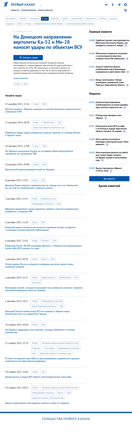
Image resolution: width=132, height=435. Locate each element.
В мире (45, 19)
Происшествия (76, 19)
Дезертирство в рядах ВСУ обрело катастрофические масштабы (38, 376)
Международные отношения (42, 204)
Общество (55, 19)
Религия (103, 19)
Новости (15, 10)
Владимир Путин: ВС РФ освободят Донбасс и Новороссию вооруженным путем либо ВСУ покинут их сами (43, 247)
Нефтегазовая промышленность (44, 306)
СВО (25, 84)
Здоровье (10, 24)
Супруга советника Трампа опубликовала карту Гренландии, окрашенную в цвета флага (112, 69)
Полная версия (45, 10)
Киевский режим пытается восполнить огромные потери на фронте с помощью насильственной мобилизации (40, 228)
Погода (28, 24)
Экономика (34, 19)
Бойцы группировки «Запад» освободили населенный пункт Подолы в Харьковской (112, 82)
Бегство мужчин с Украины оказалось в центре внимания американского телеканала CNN (43, 110)
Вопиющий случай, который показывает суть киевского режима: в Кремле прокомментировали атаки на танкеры (43, 289)
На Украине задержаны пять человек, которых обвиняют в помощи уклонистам (40, 331)
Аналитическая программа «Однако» (80, 24)
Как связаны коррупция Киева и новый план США (60, 343)
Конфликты (36, 348)
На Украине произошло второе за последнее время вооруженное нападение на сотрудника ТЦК (39, 152)
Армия (65, 19)
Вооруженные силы (48, 199)
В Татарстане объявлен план (108, 116)
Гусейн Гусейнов (20, 78)
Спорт (19, 24)
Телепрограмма (28, 10)
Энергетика (36, 283)
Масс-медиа (49, 348)
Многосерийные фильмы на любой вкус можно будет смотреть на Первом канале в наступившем (112, 156)
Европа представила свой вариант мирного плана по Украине (37, 403)
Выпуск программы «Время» (109, 169)
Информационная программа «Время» (49, 24)
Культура (113, 19)
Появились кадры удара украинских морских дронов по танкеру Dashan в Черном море (42, 134)
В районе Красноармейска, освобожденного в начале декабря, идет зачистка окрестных (112, 105)
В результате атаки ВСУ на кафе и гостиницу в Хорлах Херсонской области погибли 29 (111, 129)
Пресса (44, 259)
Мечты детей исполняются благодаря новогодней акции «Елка (112, 142)
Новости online (48, 122)
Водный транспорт (48, 277)
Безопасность (91, 19)
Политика (22, 19)
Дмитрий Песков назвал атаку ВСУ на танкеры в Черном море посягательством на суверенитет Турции (37, 312)
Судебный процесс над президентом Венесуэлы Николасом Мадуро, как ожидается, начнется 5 (112, 43)
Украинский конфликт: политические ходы (49, 127)
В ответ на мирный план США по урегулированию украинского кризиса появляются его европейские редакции (42, 359)
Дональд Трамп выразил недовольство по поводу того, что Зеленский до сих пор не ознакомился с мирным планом (41, 186)
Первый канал (23, 4)
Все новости (10, 19)
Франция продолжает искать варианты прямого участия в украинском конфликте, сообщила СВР (41, 210)
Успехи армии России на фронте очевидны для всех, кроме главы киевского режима (39, 265)
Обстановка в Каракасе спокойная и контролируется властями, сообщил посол (112, 56)
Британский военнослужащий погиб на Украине (30, 169)
